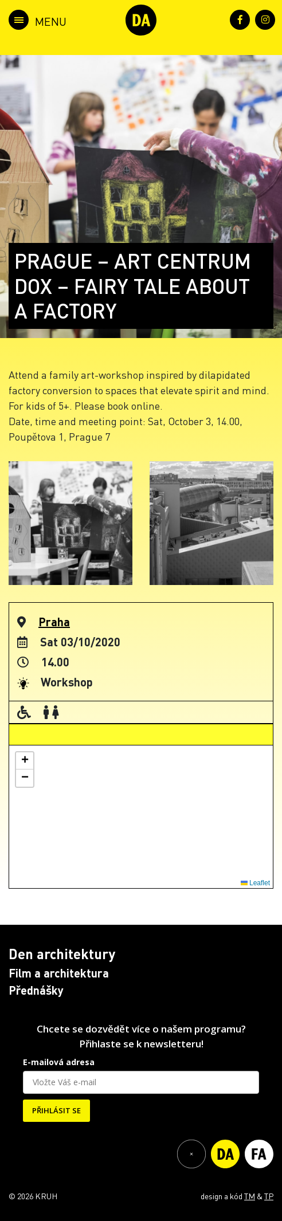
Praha (54, 621)
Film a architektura (59, 972)
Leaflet (255, 883)
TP (268, 1196)
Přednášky (36, 990)
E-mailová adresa (59, 1062)
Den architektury (62, 954)
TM (249, 1196)
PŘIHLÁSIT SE (56, 1110)
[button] (24, 760)
